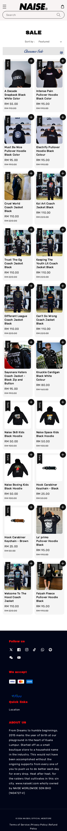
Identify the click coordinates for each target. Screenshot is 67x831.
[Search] (58, 14)
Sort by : (30, 41)
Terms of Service (19, 824)
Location (14, 709)
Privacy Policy (39, 824)
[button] (4, 7)
